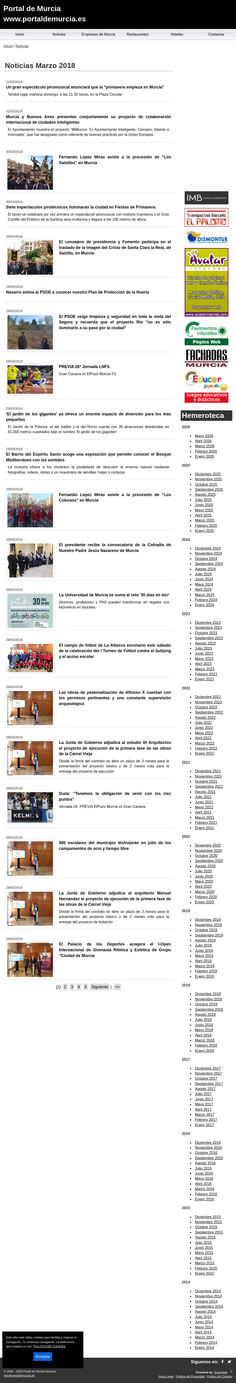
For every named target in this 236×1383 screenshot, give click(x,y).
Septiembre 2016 (209, 1158)
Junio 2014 (204, 1322)
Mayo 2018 (204, 1030)
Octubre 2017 (206, 1078)
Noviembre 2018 (208, 999)
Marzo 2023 (205, 669)
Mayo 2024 (204, 584)
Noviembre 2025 (208, 479)
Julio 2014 (203, 1317)
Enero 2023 (204, 679)
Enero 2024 (204, 605)
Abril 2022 (203, 738)
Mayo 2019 (204, 956)
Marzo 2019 (205, 966)
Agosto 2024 (205, 569)
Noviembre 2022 (208, 702)
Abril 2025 (203, 515)
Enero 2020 (204, 902)
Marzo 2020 (205, 892)
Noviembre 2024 (208, 553)
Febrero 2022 (206, 748)
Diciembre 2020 (208, 845)
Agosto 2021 (205, 792)
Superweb (220, 1372)
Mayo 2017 (204, 1104)
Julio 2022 (203, 723)
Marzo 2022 (205, 743)
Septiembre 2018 (209, 1010)
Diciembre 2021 (208, 771)
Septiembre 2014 (209, 1307)
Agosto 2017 (205, 1089)
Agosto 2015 (205, 1237)
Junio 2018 (204, 1025)
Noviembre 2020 (208, 851)
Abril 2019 (203, 961)
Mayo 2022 (204, 733)
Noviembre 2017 (208, 1073)
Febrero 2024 (206, 600)
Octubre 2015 (206, 1227)
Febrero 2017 (206, 1120)
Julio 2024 (203, 574)
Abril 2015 (203, 1258)
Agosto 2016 (205, 1163)
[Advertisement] (206, 116)
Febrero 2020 (206, 897)
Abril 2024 (203, 589)
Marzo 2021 (205, 818)
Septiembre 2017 (209, 1084)
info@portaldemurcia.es (19, 1375)
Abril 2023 (203, 664)
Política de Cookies (219, 1376)
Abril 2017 (203, 1110)
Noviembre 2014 (208, 1296)
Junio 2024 (204, 579)
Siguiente (99, 987)
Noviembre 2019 (208, 925)
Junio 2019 (204, 951)
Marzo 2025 (205, 520)
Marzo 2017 (205, 1115)
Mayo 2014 (204, 1327)
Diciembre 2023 (208, 623)
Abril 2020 (203, 887)
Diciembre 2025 (208, 474)
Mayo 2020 (204, 881)
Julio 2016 (203, 1168)
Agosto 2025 (205, 495)
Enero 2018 (204, 1051)
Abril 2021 (203, 812)
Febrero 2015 (206, 1268)
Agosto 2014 (205, 1312)
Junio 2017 (204, 1099)
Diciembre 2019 (208, 920)
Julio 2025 (203, 500)
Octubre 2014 (206, 1301)
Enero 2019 (204, 976)
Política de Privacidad (190, 1376)
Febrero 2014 (206, 1343)
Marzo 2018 (205, 1040)
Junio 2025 (204, 505)
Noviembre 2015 (208, 1222)
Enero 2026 (204, 456)
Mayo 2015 (204, 1253)
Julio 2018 (203, 1020)
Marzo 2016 (205, 1189)
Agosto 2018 (205, 1015)
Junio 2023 (204, 653)
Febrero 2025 (206, 526)
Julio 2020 (203, 871)
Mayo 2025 (204, 510)
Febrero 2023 (206, 674)
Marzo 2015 (205, 1263)
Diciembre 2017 (208, 1068)
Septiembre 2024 (209, 564)
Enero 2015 (204, 1273)
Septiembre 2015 (209, 1232)
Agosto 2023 (205, 643)
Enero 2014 (204, 1348)
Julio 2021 (203, 797)
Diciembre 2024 (208, 548)
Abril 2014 (203, 1332)
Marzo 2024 (205, 595)
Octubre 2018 (206, 1004)
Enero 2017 (204, 1125)
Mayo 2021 (204, 807)
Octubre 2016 (206, 1153)
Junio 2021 (204, 802)
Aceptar (42, 1356)
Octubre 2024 (206, 559)
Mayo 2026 (204, 436)
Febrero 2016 (206, 1194)
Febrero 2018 (206, 1045)
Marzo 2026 (205, 446)
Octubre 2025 (206, 484)
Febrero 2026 (206, 451)
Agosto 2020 (205, 866)
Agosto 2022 (205, 718)
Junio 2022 (204, 728)
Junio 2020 (204, 876)
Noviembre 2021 (208, 776)
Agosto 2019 (205, 940)
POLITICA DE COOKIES (49, 1346)
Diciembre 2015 (208, 1217)
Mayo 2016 (204, 1178)
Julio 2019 (203, 945)
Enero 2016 (204, 1199)
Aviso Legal (166, 1376)
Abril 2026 (203, 441)
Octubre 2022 (206, 707)
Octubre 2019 (206, 930)
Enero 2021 (204, 828)
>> (117, 987)
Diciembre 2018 (208, 994)
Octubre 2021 (206, 781)
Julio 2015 (203, 1243)
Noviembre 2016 (208, 1148)
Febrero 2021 (206, 823)
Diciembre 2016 (208, 1143)
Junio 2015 (204, 1248)
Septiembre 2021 (209, 787)
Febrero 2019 (206, 971)
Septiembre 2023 (209, 638)
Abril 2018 (203, 1035)
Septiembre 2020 (209, 861)
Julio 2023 (203, 648)
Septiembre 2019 (209, 935)
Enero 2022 (204, 753)
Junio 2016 (204, 1173)
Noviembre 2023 (208, 628)
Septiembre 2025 (209, 489)
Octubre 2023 (206, 633)
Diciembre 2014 (208, 1291)
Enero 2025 (204, 531)
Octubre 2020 (206, 856)
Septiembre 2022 (209, 712)
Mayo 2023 (204, 659)
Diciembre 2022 (208, 697)
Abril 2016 (203, 1184)
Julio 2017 (203, 1094)
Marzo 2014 (205, 1337)
